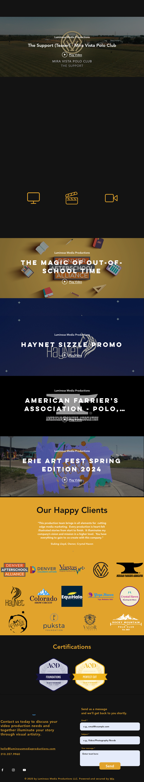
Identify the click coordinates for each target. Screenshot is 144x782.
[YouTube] (24, 770)
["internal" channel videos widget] (72, 47)
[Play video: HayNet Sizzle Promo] (72, 355)
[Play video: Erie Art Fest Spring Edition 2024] (72, 480)
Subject (84, 734)
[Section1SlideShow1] (70, 551)
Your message (87, 748)
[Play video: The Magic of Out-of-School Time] (72, 281)
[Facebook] (2, 770)
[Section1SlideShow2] (73, 551)
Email (83, 720)
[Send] (109, 766)
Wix (112, 778)
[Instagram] (13, 770)
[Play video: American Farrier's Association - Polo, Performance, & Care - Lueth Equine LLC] (72, 419)
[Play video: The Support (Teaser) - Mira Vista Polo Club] (72, 54)
